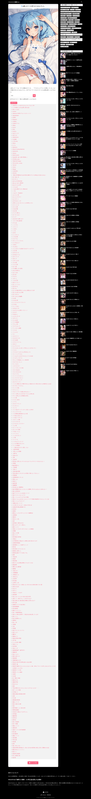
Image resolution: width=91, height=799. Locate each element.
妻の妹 (14, 546)
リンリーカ (15, 439)
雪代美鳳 (15, 737)
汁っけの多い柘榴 (17, 642)
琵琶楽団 (15, 658)
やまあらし (15, 314)
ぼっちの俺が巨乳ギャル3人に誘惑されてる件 (24, 290)
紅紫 (14, 696)
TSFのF (14, 165)
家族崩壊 (15, 564)
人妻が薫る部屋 (16, 471)
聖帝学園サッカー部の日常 (19, 708)
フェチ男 (15, 425)
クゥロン (15, 350)
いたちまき (15, 187)
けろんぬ (15, 222)
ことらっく (15, 226)
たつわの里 (15, 236)
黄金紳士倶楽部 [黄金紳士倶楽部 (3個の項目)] (70, 44)
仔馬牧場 (15, 475)
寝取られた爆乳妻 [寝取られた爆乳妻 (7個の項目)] (65, 9)
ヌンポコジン (16, 405)
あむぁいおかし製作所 (18, 183)
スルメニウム (16, 373)
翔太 (14, 706)
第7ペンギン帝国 (17, 690)
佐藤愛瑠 (15, 485)
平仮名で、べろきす (17, 592)
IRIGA (14, 143)
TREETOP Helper (17, 161)
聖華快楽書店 (16, 710)
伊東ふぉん (15, 479)
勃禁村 (14, 511)
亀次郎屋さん (16, 465)
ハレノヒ (15, 407)
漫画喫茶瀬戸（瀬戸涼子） (19, 650)
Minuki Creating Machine (18, 149)
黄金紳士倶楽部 (16, 753)
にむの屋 (15, 262)
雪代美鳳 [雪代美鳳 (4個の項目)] (63, 22)
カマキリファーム (17, 342)
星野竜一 (15, 620)
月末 (14, 626)
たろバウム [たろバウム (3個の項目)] (64, 26)
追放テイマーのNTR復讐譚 (19, 729)
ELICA (14, 127)
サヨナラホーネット (17, 362)
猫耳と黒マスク (16, 656)
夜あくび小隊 (16, 533)
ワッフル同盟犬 (16, 445)
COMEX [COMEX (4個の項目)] (63, 15)
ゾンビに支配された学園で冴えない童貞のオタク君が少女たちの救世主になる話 (32, 383)
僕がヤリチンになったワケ (19, 495)
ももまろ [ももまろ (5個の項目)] (78, 9)
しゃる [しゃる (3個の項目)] (80, 24)
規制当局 (15, 727)
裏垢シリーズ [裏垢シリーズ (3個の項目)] (74, 42)
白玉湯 (14, 676)
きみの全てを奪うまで (18, 218)
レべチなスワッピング (18, 441)
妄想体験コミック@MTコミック (20, 545)
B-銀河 (14, 117)
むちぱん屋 (15, 300)
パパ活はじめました (17, 415)
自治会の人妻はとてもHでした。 (20, 711)
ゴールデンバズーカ (17, 358)
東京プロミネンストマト (18, 630)
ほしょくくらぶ (16, 284)
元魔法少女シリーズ (17, 503)
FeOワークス (16, 133)
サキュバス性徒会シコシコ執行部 (21, 360)
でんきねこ (15, 246)
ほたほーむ (15, 286)
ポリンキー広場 (16, 429)
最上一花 (15, 622)
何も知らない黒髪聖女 (18, 487)
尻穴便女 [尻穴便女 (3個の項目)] (77, 36)
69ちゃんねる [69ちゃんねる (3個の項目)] (70, 22)
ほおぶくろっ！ (16, 282)
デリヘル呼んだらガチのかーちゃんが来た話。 (24, 393)
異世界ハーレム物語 (17, 672)
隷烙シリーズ (16, 735)
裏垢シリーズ (16, 725)
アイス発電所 (16, 322)
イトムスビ (15, 332)
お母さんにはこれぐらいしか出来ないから (23, 203)
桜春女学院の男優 (17, 638)
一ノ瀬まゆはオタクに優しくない (21, 447)
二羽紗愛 (15, 467)
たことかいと (16, 234)
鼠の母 (14, 757)
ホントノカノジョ (17, 427)
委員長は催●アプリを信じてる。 (20, 552)
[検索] (34, 95)
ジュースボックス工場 (18, 368)
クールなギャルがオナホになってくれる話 (23, 356)
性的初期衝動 (16, 606)
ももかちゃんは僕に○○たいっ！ (20, 310)
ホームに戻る (33, 762)
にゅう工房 (15, 264)
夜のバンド (15, 535)
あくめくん (15, 179)
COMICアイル (16, 123)
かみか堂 (15, 211)
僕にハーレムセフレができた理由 (21, 497)
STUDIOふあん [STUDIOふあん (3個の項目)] (64, 24)
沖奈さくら (15, 644)
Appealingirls (16, 115)
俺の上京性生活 (16, 491)
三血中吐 (15, 459)
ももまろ (15, 312)
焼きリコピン (16, 654)
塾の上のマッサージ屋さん (19, 525)
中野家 (14, 463)
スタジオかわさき (17, 372)
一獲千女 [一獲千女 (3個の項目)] (74, 32)
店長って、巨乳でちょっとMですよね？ (22, 598)
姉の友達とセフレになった (19, 548)
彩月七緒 (15, 602)
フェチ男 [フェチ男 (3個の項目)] (63, 30)
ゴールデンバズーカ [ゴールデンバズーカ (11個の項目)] (65, 7)
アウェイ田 (15, 324)
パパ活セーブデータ (17, 417)
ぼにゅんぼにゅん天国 (18, 292)
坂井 (14, 521)
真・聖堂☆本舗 (16, 678)
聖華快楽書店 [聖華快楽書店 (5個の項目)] (76, 13)
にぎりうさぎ (16, 260)
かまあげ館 (15, 208)
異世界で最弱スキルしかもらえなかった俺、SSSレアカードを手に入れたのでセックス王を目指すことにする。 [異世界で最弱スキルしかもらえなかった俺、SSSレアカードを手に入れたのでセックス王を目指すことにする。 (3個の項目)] (71, 39)
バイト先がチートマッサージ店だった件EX (23, 409)
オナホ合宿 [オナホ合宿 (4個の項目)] (64, 17)
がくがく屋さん (16, 212)
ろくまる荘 (15, 320)
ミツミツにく (16, 433)
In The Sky (15, 141)
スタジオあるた (16, 370)
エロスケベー (16, 336)
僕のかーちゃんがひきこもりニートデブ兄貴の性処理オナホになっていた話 (31, 499)
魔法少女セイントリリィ (18, 749)
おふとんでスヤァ (17, 197)
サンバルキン (16, 364)
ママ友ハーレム (16, 431)
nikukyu (14, 153)
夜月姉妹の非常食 (17, 537)
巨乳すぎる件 (16, 586)
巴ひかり (15, 588)
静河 (14, 743)
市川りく (15, 590)
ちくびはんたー (16, 242)
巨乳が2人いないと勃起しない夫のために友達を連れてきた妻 (27, 584)
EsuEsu (14, 131)
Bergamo (15, 119)
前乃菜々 (15, 509)
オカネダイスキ (16, 338)
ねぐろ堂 (15, 266)
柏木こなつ (15, 632)
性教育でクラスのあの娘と (19, 604)
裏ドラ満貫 (15, 723)
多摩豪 (14, 531)
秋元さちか (15, 684)
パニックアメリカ (17, 411)
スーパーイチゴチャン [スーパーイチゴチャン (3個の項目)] (66, 28)
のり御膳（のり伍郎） (18, 268)
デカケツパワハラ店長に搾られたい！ (22, 391)
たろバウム (15, 238)
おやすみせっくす (17, 201)
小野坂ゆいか (16, 574)
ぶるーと (15, 278)
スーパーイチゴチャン (18, 376)
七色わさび (15, 455)
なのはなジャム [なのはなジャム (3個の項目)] (71, 26)
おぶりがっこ (16, 199)
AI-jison (14, 111)
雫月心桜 (15, 739)
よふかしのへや (16, 316)
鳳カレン (15, 751)
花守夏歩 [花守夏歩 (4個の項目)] (71, 19)
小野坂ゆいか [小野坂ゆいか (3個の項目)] (70, 36)
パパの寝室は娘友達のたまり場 (20, 413)
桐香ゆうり (15, 636)
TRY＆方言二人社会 (17, 163)
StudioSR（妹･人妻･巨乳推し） (20, 157)
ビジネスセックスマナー (18, 423)
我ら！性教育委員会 (17, 612)
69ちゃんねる (16, 109)
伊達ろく (15, 481)
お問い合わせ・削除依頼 (45, 794)
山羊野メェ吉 (16, 582)
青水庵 (14, 741)
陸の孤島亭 (15, 733)
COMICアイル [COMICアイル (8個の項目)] (75, 7)
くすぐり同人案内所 (17, 220)
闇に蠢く (15, 731)
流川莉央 (15, 646)
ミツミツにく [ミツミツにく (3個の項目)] (70, 30)
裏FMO (14, 719)
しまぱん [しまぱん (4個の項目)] (69, 15)
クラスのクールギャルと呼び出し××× (22, 352)
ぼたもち (15, 288)
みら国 (14, 298)
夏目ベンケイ (16, 527)
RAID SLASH (16, 155)
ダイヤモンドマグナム (18, 385)
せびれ (14, 232)
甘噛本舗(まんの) (17, 660)
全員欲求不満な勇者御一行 (19, 507)
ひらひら (15, 276)
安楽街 (14, 558)
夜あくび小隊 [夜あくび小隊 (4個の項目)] (64, 19)
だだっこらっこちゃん (18, 240)
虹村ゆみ (15, 717)
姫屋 (14, 554)
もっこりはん (16, 306)
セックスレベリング (17, 379)
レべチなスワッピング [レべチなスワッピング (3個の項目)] (66, 32)
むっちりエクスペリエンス (19, 302)
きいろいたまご (16, 214)
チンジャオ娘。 (16, 387)
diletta (14, 125)
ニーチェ (15, 401)
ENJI (14, 129)
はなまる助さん (16, 270)
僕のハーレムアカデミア (18, 501)
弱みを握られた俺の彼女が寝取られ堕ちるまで (24, 600)
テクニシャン (16, 389)
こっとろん (15, 224)
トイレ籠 (15, 397)
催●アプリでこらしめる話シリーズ (21, 493)
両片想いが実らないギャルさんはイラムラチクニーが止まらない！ (29, 461)
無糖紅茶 (15, 652)
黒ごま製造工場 (16, 755)
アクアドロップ (16, 326)
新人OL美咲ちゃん (17, 618)
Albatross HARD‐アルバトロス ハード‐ (22, 113)
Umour (14, 167)
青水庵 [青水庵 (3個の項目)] (63, 44)
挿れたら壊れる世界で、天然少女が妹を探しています (25, 614)
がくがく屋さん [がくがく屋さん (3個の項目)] (73, 24)
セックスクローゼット (18, 377)
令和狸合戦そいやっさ (18, 477)
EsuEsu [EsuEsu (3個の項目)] (77, 22)
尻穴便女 (15, 580)
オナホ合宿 (15, 340)
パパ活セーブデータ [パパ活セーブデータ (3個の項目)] (76, 28)
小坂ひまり (15, 570)
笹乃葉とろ (15, 692)
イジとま (15, 330)
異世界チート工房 (17, 670)
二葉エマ (15, 469)
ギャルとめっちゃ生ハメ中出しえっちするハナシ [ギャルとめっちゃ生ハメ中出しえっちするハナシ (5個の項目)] (71, 11)
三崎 (14, 457)
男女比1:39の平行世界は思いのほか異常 (22, 662)
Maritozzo (15, 147)
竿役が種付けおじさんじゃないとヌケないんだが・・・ (26, 688)
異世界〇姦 (15, 664)
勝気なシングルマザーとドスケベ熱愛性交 (23, 513)
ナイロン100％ (16, 399)
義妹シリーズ (16, 702)
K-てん (14, 145)
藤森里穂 (15, 715)
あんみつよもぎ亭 (17, 185)
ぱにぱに (15, 274)
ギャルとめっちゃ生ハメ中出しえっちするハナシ (24, 348)
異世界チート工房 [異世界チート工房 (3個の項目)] (65, 42)
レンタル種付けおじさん (18, 443)
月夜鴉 (14, 624)
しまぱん (15, 228)
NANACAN (15, 151)
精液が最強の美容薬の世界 (19, 694)
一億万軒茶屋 (16, 449)
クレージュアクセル (17, 354)
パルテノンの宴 (16, 419)
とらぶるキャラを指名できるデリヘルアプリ (23, 248)
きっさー (15, 216)
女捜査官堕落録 (16, 542)
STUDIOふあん (16, 159)
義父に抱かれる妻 (17, 704)
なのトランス (16, 256)
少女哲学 (15, 578)
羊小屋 (14, 698)
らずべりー (15, 318)
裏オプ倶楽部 (16, 721)
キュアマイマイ (16, 346)
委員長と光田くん (17, 550)
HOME (45, 792)
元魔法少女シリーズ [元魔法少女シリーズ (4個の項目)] (72, 17)
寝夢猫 (14, 568)
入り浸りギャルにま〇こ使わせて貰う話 (22, 505)
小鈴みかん (15, 576)
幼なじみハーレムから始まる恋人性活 (22, 596)
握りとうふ (15, 616)
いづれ (14, 191)
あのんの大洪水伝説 (17, 181)
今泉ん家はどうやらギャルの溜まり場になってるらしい (26, 473)
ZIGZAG (15, 173)
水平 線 (14, 640)
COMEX (14, 121)
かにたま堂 (15, 207)
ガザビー (15, 344)
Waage (14, 169)
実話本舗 (15, 560)
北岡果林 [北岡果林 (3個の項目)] (63, 36)
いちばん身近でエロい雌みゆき (20, 189)
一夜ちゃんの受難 (17, 451)
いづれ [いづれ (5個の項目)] (72, 9)
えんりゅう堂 (16, 195)
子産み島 (15, 556)
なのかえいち (16, 252)
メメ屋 (14, 437)
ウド (14, 334)
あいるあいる (16, 177)
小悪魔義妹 (15, 572)
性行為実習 (15, 608)
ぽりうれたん (16, 294)
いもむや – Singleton (17, 193)
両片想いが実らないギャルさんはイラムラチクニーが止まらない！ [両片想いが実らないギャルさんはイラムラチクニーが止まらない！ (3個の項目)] (71, 34)
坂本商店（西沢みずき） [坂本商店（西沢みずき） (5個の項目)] (66, 13)
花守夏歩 (15, 714)
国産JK (14, 517)
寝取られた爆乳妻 (17, 566)
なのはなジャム (16, 254)
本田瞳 (14, 628)
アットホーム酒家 (17, 328)
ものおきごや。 (16, 308)
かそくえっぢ (16, 205)
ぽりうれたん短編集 (17, 296)
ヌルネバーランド (17, 403)
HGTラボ (15, 135)
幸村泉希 (15, 594)
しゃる (14, 230)
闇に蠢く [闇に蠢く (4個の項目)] (77, 19)
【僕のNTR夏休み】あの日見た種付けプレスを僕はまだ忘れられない (29, 175)
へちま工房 (15, 280)
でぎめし (15, 244)
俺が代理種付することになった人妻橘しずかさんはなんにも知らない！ (30, 489)
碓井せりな (15, 680)
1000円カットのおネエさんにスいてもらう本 (23, 105)
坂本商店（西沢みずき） (18, 523)
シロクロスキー (16, 366)
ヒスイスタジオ (16, 421)
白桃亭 (14, 674)
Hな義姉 (14, 139)
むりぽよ (15, 304)
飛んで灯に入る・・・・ (18, 745)
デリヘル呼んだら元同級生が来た (21, 395)
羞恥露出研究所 (16, 700)
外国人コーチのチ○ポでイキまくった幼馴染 (23, 529)
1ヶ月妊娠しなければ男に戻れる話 (21, 107)
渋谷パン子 (15, 648)
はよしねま (15, 272)
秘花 (14, 686)
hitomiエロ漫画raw (14, 2)
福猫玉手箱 (15, 682)
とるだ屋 (15, 250)
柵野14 (14, 634)
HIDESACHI (15, 137)
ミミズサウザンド (17, 435)
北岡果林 (15, 515)
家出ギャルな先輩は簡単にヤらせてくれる (23, 562)
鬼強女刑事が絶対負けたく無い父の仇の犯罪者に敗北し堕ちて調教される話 (31, 747)
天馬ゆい (15, 539)
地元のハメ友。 (16, 519)
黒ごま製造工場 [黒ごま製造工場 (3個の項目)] (64, 46)
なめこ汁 (15, 258)
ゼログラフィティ (17, 381)
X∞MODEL (15, 171)
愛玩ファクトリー (17, 610)
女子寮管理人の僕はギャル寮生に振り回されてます (25, 541)
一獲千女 (15, 453)
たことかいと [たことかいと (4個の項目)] (76, 15)
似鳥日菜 (15, 483)
